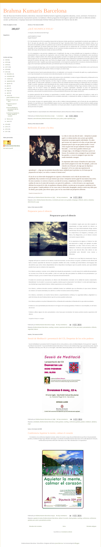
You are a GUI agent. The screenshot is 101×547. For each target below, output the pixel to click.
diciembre (9, 74)
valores (86, 200)
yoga (74, 118)
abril (8, 93)
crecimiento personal (57, 200)
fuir (75, 327)
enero (8, 121)
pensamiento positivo (45, 520)
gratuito (83, 422)
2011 (6, 131)
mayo (8, 90)
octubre (9, 78)
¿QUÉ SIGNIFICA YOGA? (40, 29)
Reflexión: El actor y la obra (41, 127)
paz (58, 118)
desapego (75, 200)
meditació (88, 422)
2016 (6, 69)
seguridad (30, 329)
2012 (6, 129)
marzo (8, 95)
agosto (9, 83)
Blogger (77, 543)
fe (73, 327)
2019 (6, 62)
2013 (6, 126)
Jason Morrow (59, 543)
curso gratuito (68, 200)
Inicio (64, 526)
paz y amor (80, 327)
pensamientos (87, 327)
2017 (6, 67)
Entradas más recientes (35, 526)
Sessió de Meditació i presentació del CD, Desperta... (12, 109)
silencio (36, 329)
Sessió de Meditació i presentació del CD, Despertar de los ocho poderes (61, 338)
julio (8, 86)
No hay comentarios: (62, 197)
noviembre (10, 76)
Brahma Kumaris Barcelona (35, 11)
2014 (6, 124)
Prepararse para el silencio (40, 211)
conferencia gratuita (74, 422)
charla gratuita (59, 422)
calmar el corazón (63, 518)
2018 (6, 64)
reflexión (80, 200)
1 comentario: (60, 116)
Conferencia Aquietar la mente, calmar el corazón (50, 433)
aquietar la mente (38, 518)
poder (61, 118)
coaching (51, 327)
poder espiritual (68, 118)
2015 (6, 72)
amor (34, 200)
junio (8, 88)
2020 (6, 60)
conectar (56, 327)
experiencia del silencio (65, 327)
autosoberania (37, 118)
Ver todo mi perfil (8, 148)
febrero (9, 119)
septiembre (10, 81)
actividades (36, 422)
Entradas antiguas (91, 526)
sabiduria (94, 422)
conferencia (86, 518)
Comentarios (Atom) (66, 532)
